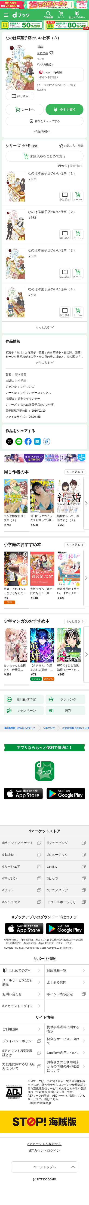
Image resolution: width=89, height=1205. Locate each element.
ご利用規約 (10, 1029)
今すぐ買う (68, 109)
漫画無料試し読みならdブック (19, 728)
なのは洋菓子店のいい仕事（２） (52, 212)
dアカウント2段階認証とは (17, 1053)
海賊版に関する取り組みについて (18, 1066)
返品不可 (41, 89)
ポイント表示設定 (60, 994)
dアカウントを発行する (45, 1144)
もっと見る (73, 472)
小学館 (22, 380)
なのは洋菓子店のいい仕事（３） (52, 250)
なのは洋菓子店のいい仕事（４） (52, 289)
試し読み (22, 96)
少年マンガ (27, 386)
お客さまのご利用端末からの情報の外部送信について (63, 1066)
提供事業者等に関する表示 (63, 1029)
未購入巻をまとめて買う (48, 156)
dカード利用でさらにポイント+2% (55, 85)
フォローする (51, 53)
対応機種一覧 (56, 970)
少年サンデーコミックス (36, 392)
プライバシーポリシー (18, 1041)
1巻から (63, 166)
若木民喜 (42, 53)
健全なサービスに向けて (63, 1041)
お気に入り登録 (73, 145)
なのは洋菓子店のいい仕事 (37, 404)
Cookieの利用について (63, 1053)
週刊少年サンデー (29, 398)
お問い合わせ (12, 994)
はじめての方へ (16, 970)
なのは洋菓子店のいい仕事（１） (52, 173)
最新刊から (76, 166)
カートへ (27, 109)
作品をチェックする (47, 121)
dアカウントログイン (17, 1006)
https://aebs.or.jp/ (41, 1103)
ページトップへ (44, 1167)
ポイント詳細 (47, 77)
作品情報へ (42, 131)
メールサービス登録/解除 (17, 982)
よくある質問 (56, 982)
